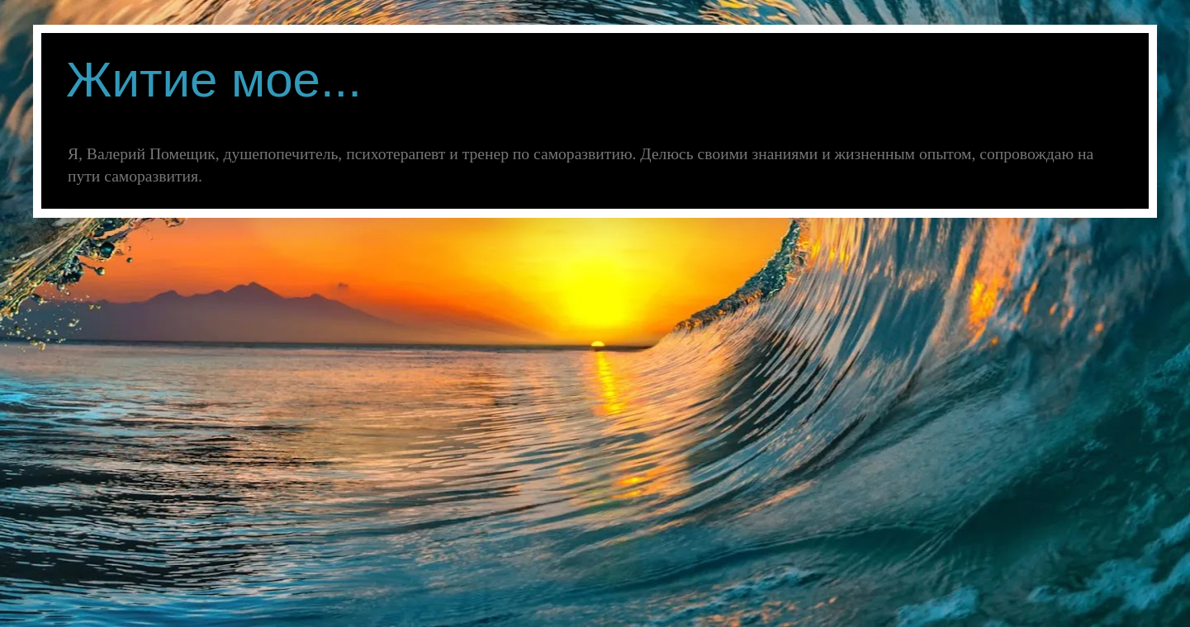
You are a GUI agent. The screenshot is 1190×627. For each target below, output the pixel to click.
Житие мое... (214, 79)
